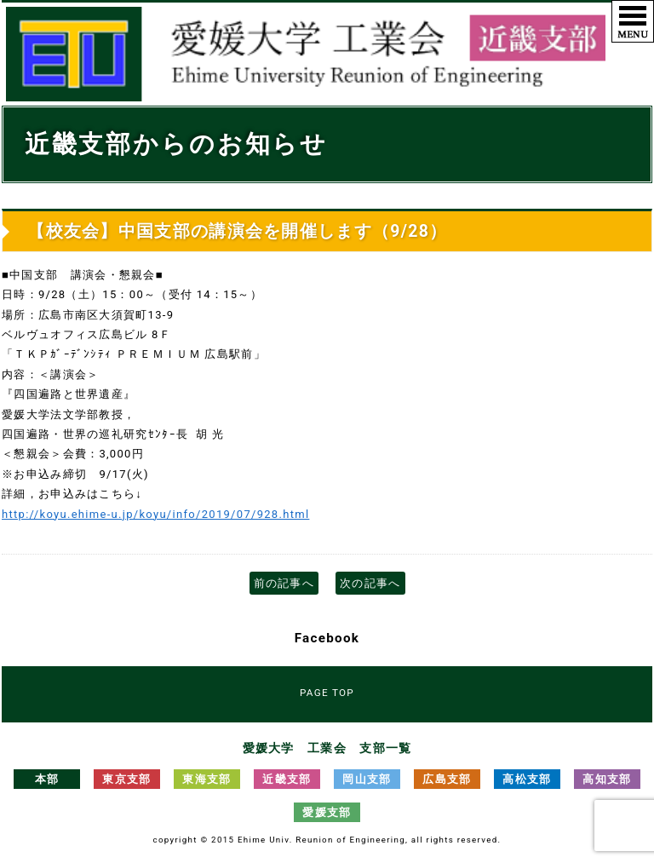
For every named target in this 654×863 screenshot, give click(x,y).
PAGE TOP (327, 693)
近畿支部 (286, 779)
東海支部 (206, 779)
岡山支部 (366, 779)
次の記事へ (370, 583)
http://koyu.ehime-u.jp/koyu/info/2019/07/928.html (155, 514)
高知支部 (606, 779)
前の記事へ (284, 583)
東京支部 (126, 779)
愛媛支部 (326, 812)
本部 (47, 779)
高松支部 (526, 779)
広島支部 (446, 779)
